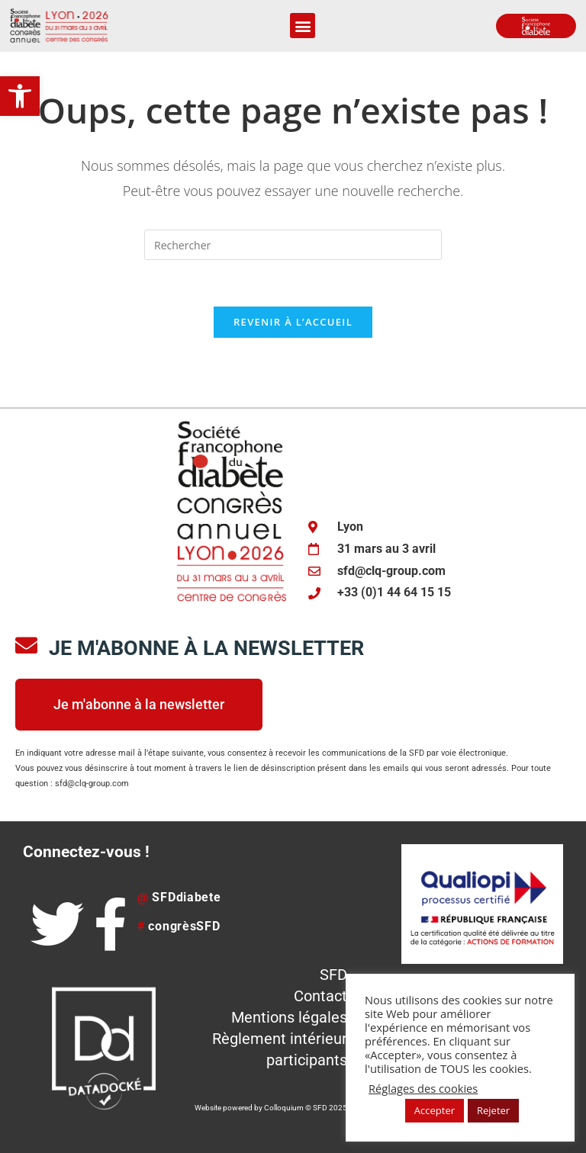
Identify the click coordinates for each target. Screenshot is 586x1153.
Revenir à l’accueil (293, 322)
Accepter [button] (434, 1110)
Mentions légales (289, 1017)
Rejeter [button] (493, 1110)
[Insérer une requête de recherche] (293, 245)
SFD (333, 974)
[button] (20, 96)
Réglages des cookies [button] (423, 1088)
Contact (320, 996)
